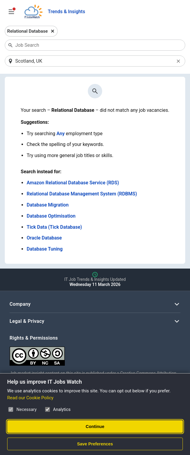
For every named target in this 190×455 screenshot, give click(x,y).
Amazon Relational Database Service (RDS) (73, 183)
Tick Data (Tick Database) (54, 227)
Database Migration (47, 205)
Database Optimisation (51, 216)
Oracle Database (44, 238)
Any (60, 133)
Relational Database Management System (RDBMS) (82, 194)
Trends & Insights (66, 11)
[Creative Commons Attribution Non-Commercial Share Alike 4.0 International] (95, 354)
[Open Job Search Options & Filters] (11, 11)
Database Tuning (44, 249)
